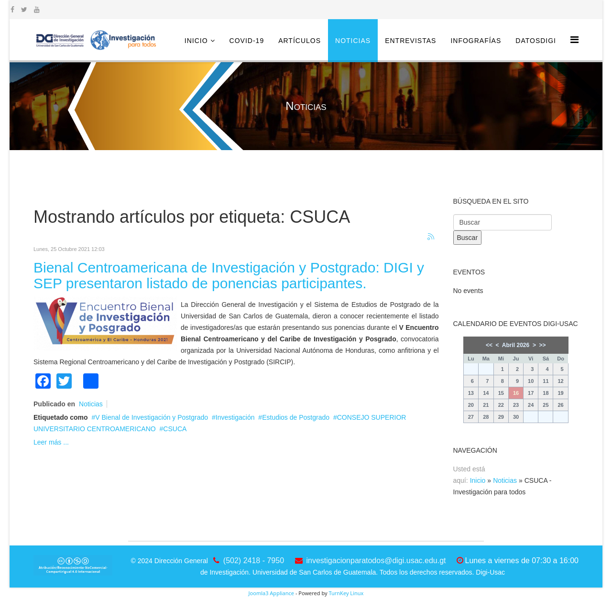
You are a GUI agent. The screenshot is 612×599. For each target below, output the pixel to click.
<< (489, 345)
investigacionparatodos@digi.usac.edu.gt (376, 560)
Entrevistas (410, 40)
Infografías (475, 40)
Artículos (299, 40)
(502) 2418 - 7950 (253, 560)
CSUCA (174, 429)
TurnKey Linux (345, 593)
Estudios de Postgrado (295, 417)
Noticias (353, 40)
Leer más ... (51, 442)
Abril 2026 (515, 345)
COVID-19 (247, 40)
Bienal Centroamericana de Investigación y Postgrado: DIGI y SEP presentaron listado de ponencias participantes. (228, 275)
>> (542, 345)
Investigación (235, 417)
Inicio (196, 40)
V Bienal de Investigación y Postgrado (151, 417)
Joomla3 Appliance (271, 593)
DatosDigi (535, 40)
